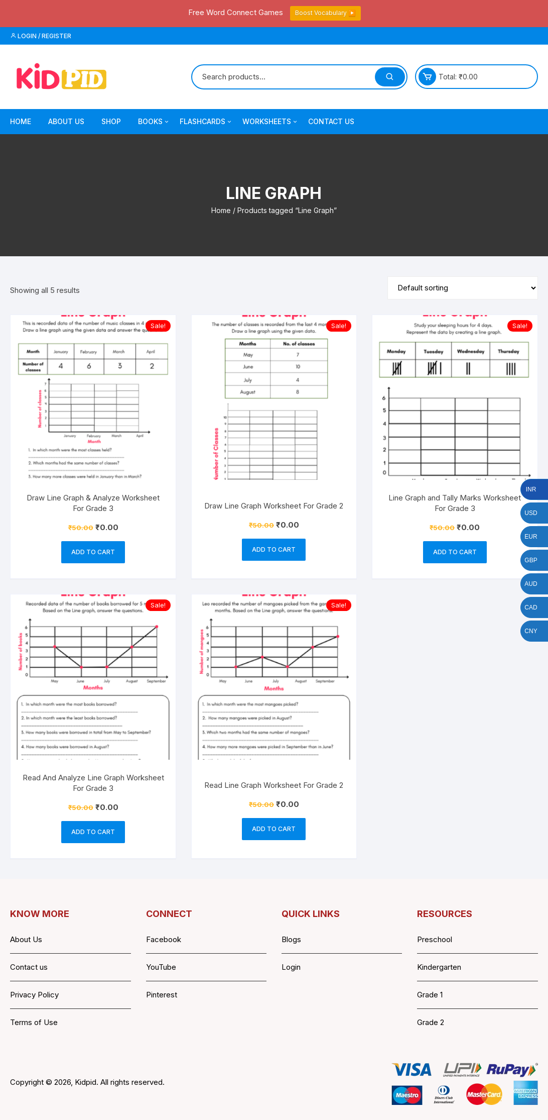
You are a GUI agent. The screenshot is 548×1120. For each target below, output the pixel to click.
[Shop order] (462, 287)
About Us (66, 121)
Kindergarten (439, 967)
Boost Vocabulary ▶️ (325, 13)
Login (291, 967)
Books (154, 121)
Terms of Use (34, 1022)
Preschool (434, 939)
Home (20, 121)
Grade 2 (430, 1022)
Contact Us (331, 121)
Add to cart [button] (93, 552)
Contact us (29, 967)
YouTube (161, 967)
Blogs (291, 939)
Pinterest (161, 994)
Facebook (163, 939)
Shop (111, 121)
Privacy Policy (34, 994)
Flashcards (206, 121)
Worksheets (270, 121)
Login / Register (40, 36)
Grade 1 (430, 994)
